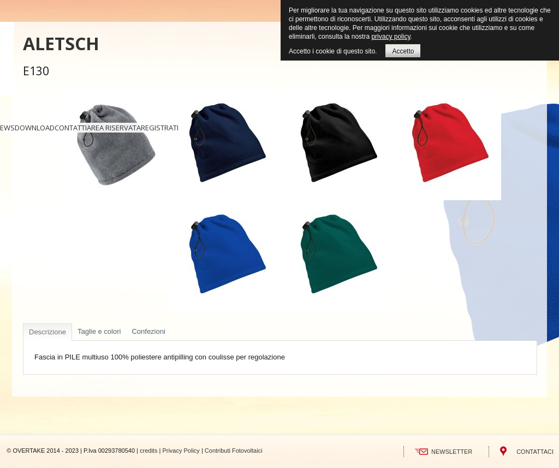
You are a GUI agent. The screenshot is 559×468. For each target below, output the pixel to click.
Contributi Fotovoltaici (234, 450)
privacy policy (390, 36)
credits (148, 450)
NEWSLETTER (451, 451)
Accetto (403, 51)
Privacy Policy (180, 450)
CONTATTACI (535, 451)
